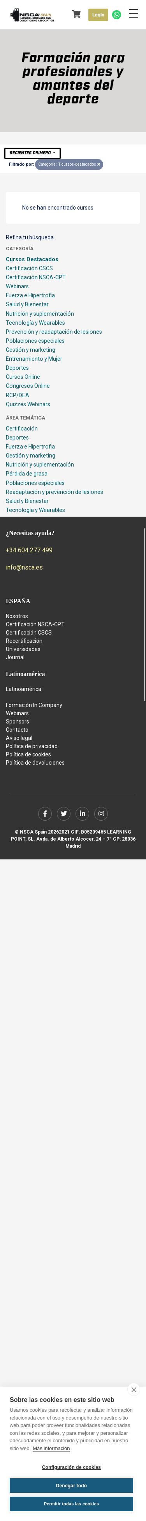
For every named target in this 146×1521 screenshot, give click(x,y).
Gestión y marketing (30, 350)
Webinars (17, 286)
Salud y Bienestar (27, 304)
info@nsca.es (24, 567)
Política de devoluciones (35, 763)
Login (98, 15)
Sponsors (17, 721)
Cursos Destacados (32, 259)
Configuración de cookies (71, 1467)
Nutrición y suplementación (40, 314)
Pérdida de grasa (26, 473)
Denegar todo (71, 1485)
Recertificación (24, 641)
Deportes (17, 368)
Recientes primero (31, 153)
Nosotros (17, 616)
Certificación (22, 428)
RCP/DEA (17, 395)
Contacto (17, 730)
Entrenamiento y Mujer (34, 359)
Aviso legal (19, 738)
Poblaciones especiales (35, 341)
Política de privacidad (32, 746)
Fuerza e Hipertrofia (30, 295)
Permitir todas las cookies (71, 1503)
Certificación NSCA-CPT (36, 277)
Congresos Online (28, 386)
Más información (51, 1448)
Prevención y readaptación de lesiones (54, 332)
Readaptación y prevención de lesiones (54, 492)
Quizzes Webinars (28, 404)
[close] (133, 1389)
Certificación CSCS (29, 268)
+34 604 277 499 (29, 550)
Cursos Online (23, 377)
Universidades (23, 649)
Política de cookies (28, 754)
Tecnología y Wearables (35, 323)
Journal (15, 657)
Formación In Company (34, 705)
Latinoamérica (23, 689)
